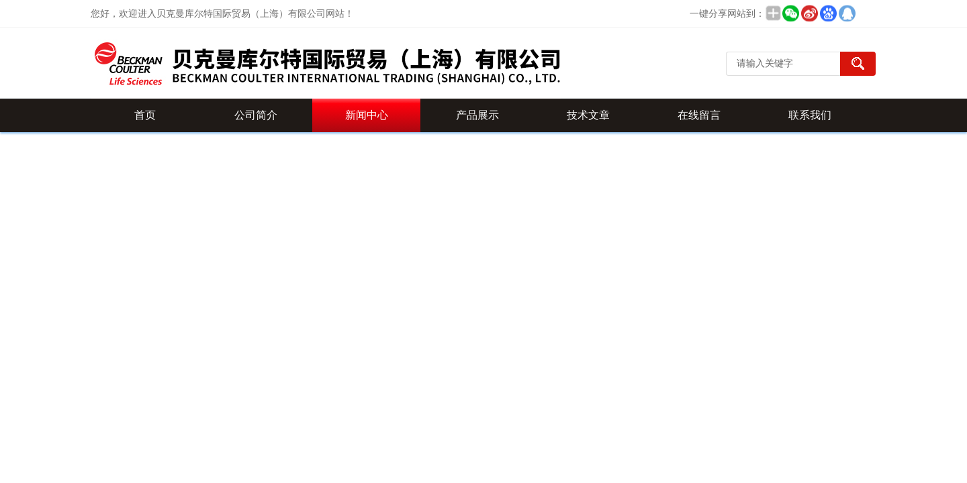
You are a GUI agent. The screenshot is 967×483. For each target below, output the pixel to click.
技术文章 (588, 115)
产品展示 (477, 115)
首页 (145, 115)
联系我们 (809, 115)
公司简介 (255, 115)
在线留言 (699, 115)
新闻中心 (366, 115)
